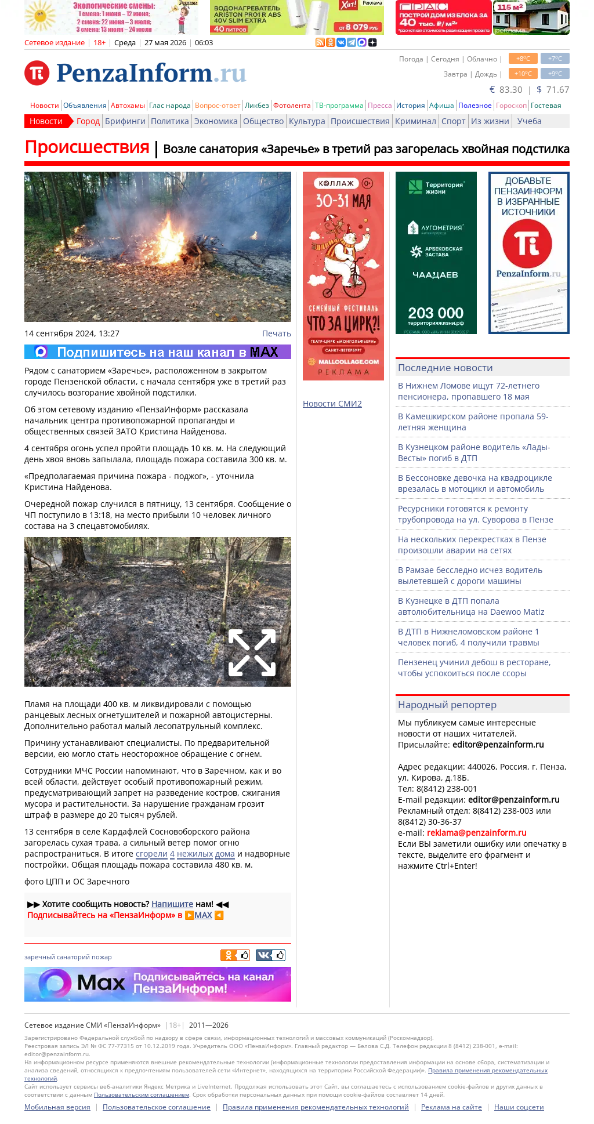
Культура (307, 120)
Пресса (380, 105)
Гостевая (546, 105)
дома (225, 853)
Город (88, 120)
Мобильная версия (57, 1107)
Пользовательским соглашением (141, 1094)
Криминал (415, 120)
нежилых (195, 853)
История (410, 105)
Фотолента (292, 105)
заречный (39, 956)
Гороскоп (511, 105)
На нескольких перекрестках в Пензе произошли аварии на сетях (472, 545)
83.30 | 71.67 (530, 89)
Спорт (453, 120)
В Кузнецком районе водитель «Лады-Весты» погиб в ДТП (474, 452)
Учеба (529, 120)
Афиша (441, 105)
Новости (44, 105)
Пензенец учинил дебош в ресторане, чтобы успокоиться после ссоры (474, 668)
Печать (276, 333)
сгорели (152, 853)
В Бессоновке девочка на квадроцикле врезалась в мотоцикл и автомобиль (475, 483)
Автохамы (128, 105)
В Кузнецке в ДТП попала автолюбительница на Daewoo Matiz (471, 606)
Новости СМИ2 (332, 403)
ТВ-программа (339, 105)
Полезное (475, 105)
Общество (263, 120)
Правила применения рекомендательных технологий (316, 1107)
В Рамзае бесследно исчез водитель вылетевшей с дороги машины (470, 575)
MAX (203, 914)
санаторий (73, 956)
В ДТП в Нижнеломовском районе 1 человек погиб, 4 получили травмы (468, 637)
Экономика (216, 120)
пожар (102, 956)
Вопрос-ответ (218, 105)
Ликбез (257, 105)
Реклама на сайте (451, 1107)
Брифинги (125, 120)
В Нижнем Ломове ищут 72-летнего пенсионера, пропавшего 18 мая (468, 391)
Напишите (172, 903)
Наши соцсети (519, 1107)
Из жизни (490, 120)
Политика (170, 120)
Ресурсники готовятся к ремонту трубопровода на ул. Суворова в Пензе (475, 514)
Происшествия (360, 120)
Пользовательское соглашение (157, 1107)
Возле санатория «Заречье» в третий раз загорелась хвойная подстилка (366, 149)
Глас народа (170, 105)
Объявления (85, 105)
